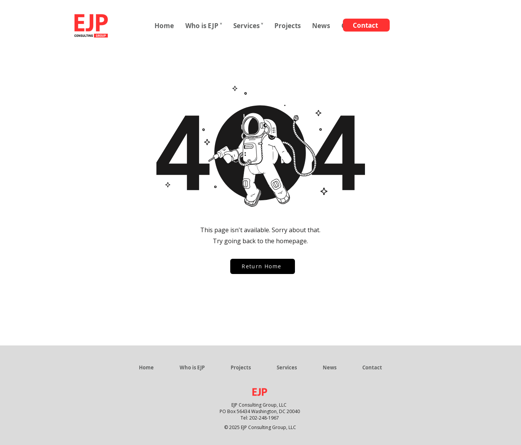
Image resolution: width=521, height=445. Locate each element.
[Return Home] (262, 266)
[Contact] (366, 25)
